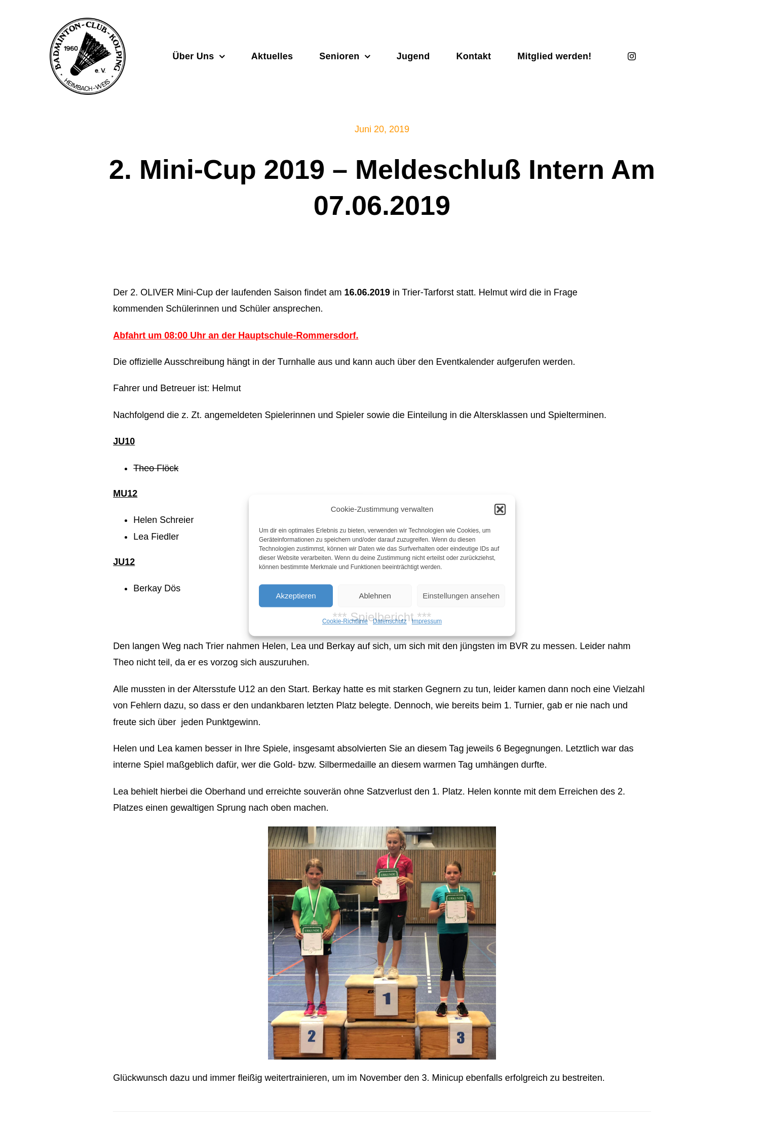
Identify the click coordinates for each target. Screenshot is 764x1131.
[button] (500, 509)
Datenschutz (390, 621)
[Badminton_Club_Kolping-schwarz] (88, 22)
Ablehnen (375, 595)
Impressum (427, 621)
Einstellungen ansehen (461, 595)
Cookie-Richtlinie (345, 621)
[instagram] (632, 56)
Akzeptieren (296, 595)
